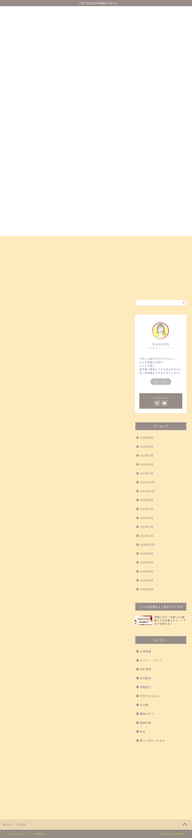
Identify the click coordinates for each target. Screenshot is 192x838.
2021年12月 (147, 482)
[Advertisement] (161, 781)
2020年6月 (146, 553)
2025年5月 (146, 437)
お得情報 (29, 248)
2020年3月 (146, 580)
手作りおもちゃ (149, 240)
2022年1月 (146, 473)
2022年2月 (146, 464)
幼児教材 (47, 240)
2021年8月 (146, 500)
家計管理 (145, 669)
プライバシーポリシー (18, 833)
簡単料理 (145, 723)
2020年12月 (147, 544)
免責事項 (39, 833)
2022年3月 (146, 455)
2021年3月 (146, 527)
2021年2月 (146, 536)
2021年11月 (147, 491)
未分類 (144, 705)
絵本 (11, 248)
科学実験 (124, 240)
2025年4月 (146, 446)
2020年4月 (146, 571)
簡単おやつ (175, 240)
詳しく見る (160, 381)
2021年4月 (146, 518)
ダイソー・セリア (20, 240)
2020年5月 (146, 562)
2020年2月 (146, 589)
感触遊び (67, 240)
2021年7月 (146, 509)
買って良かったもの (95, 240)
